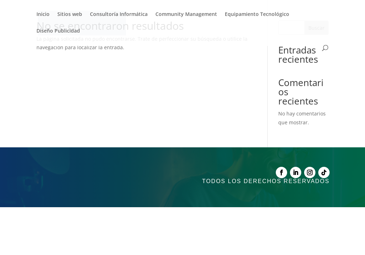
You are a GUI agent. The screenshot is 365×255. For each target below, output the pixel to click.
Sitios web (69, 14)
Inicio (43, 14)
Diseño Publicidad (58, 31)
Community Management (186, 14)
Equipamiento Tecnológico (257, 14)
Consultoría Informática (119, 14)
